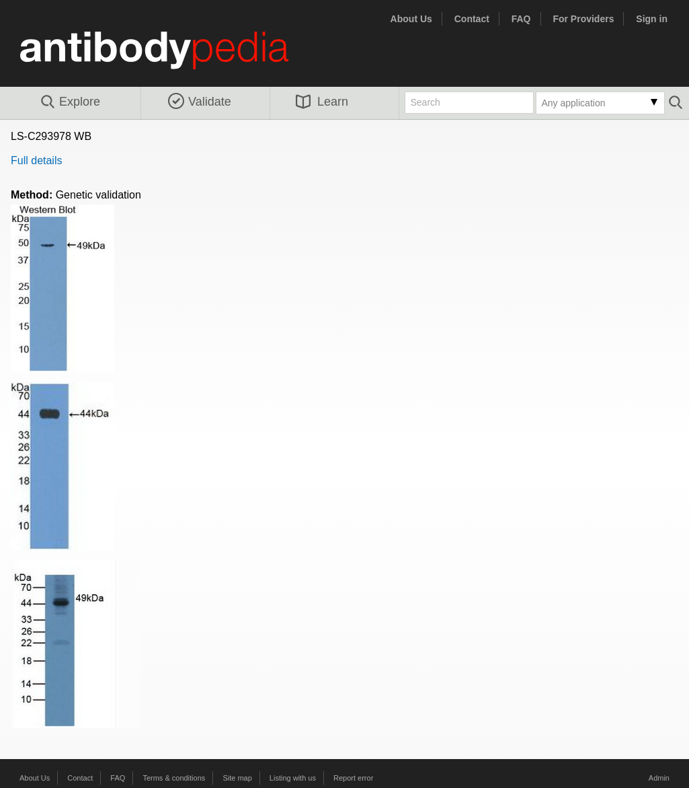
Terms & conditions (174, 778)
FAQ (521, 18)
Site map (236, 778)
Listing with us (293, 778)
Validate (199, 101)
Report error (353, 778)
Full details (36, 160)
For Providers (583, 18)
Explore (69, 102)
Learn (322, 101)
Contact (471, 18)
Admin (659, 778)
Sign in (651, 18)
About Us (411, 18)
